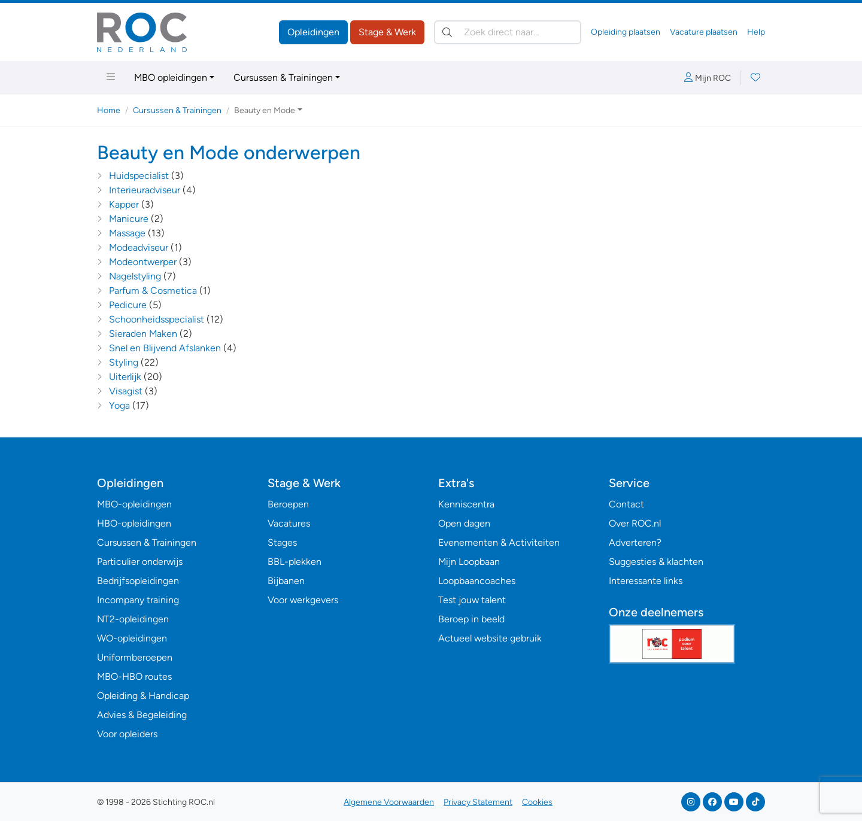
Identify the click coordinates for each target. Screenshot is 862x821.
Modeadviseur (138, 247)
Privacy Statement (478, 802)
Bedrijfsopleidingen (138, 580)
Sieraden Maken (143, 333)
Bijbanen (286, 580)
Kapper (124, 204)
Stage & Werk (387, 32)
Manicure (128, 218)
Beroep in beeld (471, 619)
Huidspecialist (139, 175)
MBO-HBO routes (134, 676)
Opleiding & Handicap (143, 695)
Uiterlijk (125, 376)
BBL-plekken (294, 561)
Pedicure (128, 305)
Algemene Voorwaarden (389, 802)
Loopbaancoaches (476, 580)
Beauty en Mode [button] (264, 110)
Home (108, 110)
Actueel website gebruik (490, 638)
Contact (626, 504)
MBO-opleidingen (134, 504)
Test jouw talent (472, 600)
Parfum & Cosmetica (153, 290)
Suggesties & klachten (656, 561)
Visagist (125, 391)
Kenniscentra (466, 504)
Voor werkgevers (303, 600)
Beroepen (288, 504)
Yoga (119, 405)
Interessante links (645, 580)
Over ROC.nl (635, 523)
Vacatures (289, 523)
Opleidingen (313, 32)
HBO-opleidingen (134, 523)
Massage (127, 233)
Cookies (537, 802)
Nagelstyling (135, 276)
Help (756, 32)
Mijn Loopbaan (469, 561)
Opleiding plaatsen (625, 32)
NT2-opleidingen (133, 619)
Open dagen (464, 523)
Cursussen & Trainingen (283, 77)
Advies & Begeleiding (142, 714)
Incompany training (138, 600)
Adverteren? (635, 542)
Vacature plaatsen (703, 32)
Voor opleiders (127, 734)
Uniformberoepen (134, 657)
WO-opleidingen (132, 638)
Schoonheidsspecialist (156, 319)
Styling (123, 362)
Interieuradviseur (144, 190)
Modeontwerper (143, 261)
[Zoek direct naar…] (507, 32)
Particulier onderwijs (140, 561)
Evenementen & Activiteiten (499, 542)
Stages (282, 542)
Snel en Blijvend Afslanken (165, 348)
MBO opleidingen (170, 77)
